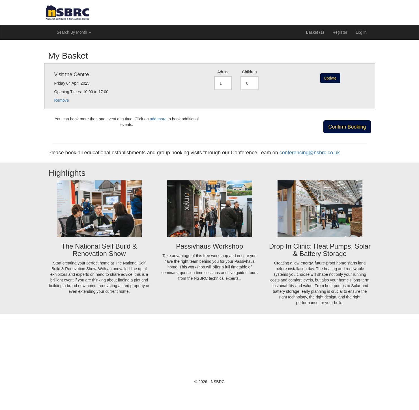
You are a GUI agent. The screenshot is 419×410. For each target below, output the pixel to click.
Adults (222, 72)
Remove (61, 100)
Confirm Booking (347, 127)
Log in (361, 32)
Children (249, 72)
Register (339, 32)
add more (158, 119)
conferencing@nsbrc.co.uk (310, 152)
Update (330, 78)
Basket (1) (315, 32)
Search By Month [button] (74, 32)
